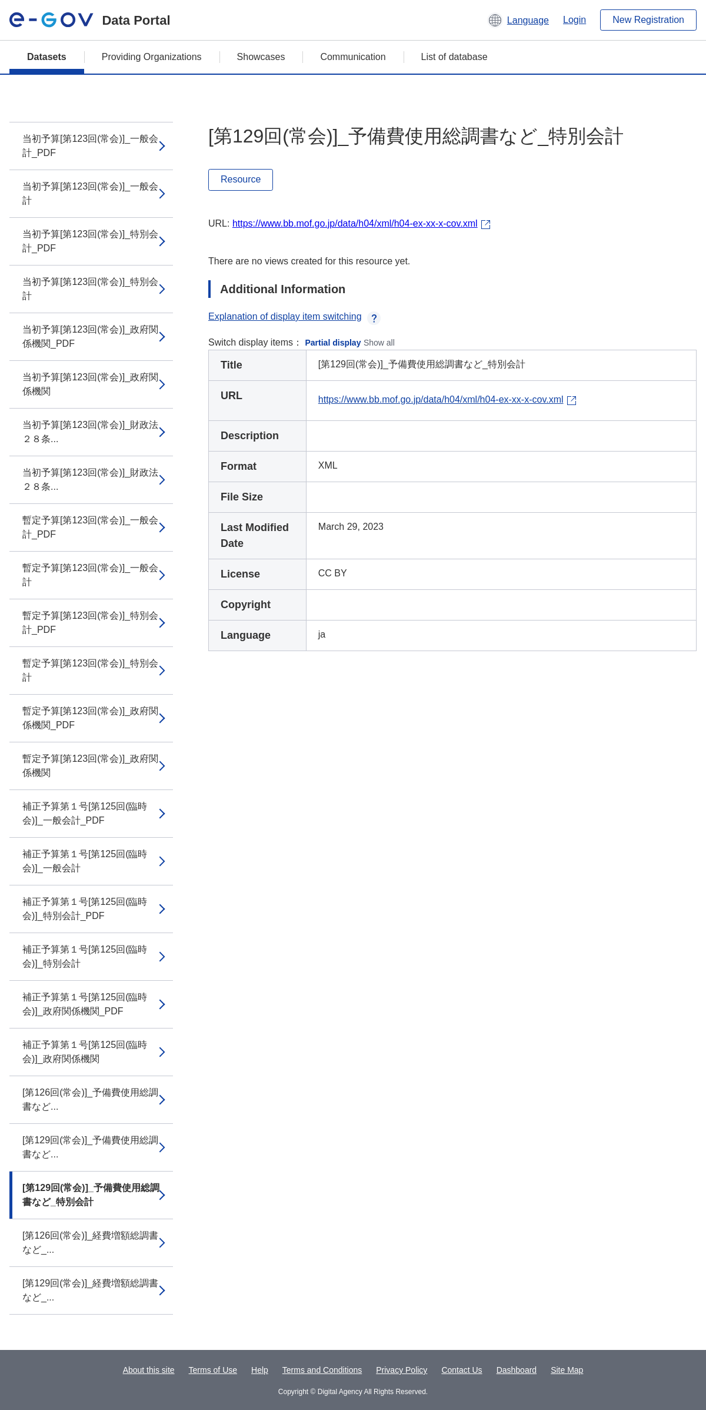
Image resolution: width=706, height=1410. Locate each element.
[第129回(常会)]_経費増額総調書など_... (90, 1290)
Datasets (46, 57)
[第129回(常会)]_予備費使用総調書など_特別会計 (90, 1195)
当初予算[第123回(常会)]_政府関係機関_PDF (90, 336)
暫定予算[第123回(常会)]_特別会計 (90, 670)
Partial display (333, 342)
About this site (149, 1370)
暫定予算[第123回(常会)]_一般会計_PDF (90, 527)
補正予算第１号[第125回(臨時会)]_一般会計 (84, 861)
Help (259, 1370)
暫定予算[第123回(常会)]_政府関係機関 (90, 766)
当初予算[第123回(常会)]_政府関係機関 (90, 384)
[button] (518, 20)
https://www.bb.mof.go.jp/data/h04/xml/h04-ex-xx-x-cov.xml (355, 223)
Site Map (567, 1370)
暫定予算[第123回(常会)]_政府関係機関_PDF (90, 718)
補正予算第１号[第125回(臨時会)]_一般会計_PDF (84, 813)
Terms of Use (213, 1370)
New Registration (648, 20)
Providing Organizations (152, 57)
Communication (352, 57)
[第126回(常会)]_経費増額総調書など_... (90, 1242)
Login (574, 20)
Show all (379, 342)
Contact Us (461, 1370)
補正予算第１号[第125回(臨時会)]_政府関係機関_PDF (84, 1004)
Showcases (261, 57)
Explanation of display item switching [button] (294, 316)
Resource (241, 179)
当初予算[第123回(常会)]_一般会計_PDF (90, 146)
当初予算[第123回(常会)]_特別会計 (90, 289)
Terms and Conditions (322, 1370)
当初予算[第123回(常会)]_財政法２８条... (90, 432)
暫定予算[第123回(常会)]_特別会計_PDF (90, 623)
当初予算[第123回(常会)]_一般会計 (90, 193)
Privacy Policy (401, 1370)
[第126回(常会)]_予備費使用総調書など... (90, 1099)
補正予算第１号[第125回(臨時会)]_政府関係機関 (84, 1052)
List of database (454, 57)
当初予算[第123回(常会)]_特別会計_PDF (90, 241)
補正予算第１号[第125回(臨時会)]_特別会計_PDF (84, 909)
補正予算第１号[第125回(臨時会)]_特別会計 (84, 956)
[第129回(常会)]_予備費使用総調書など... (90, 1147)
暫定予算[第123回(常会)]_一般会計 (90, 575)
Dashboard (517, 1370)
